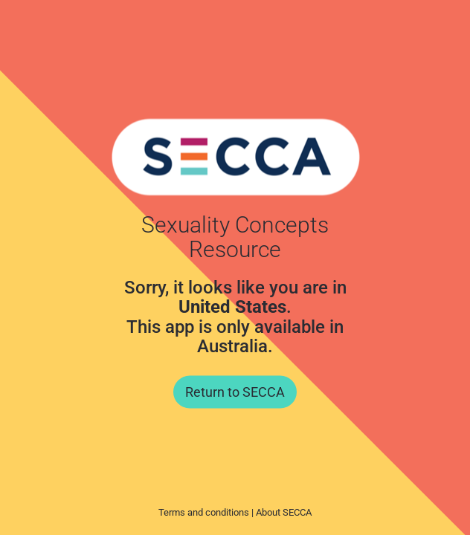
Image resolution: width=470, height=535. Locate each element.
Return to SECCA (235, 391)
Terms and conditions (203, 512)
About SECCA (284, 512)
